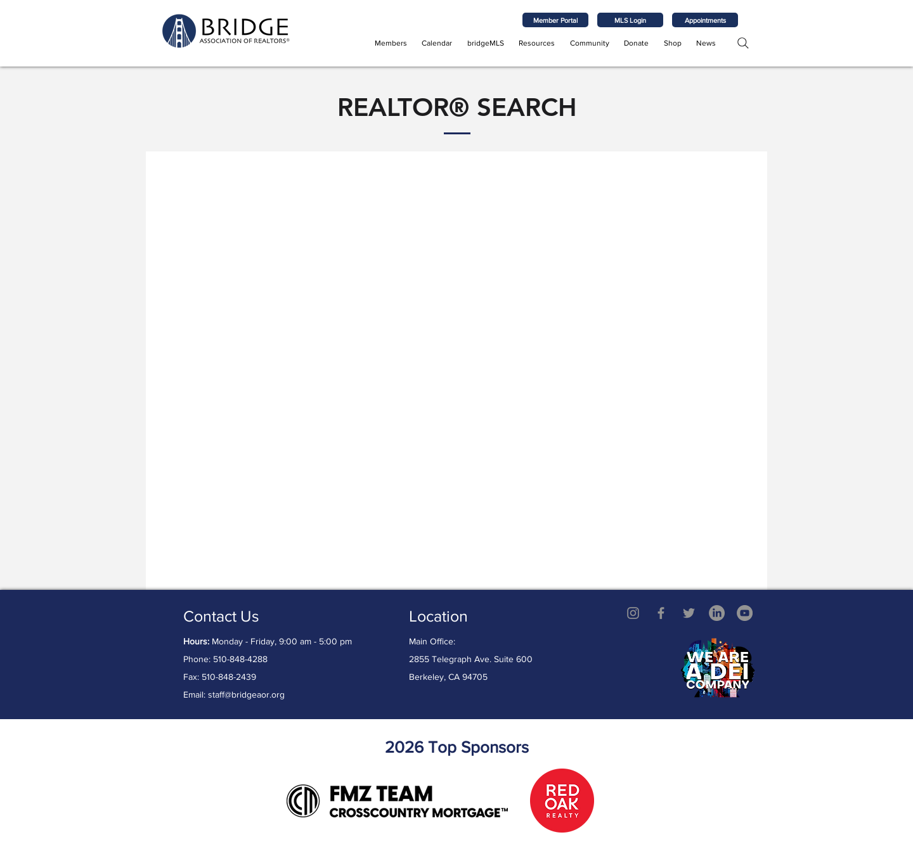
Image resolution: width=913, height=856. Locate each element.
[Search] (743, 42)
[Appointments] (705, 20)
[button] (391, 43)
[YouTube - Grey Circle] (745, 613)
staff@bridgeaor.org (246, 694)
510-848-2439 (229, 677)
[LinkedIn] (717, 613)
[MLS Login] (630, 20)
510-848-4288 (240, 659)
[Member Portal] (555, 20)
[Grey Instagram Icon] (633, 613)
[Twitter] (689, 613)
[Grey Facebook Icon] (661, 613)
